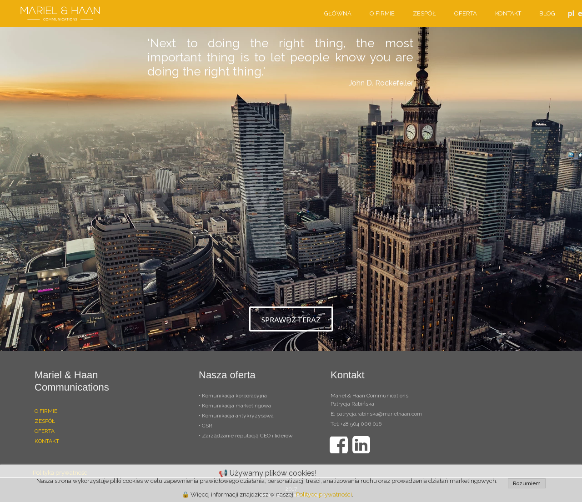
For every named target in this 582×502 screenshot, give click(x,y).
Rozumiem (527, 483)
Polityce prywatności (324, 494)
